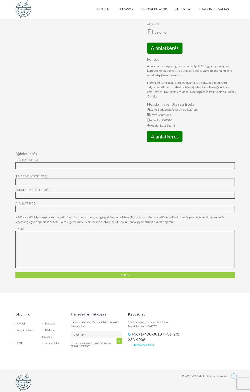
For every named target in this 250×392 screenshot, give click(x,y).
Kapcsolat (183, 9)
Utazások (125, 9)
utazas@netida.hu (143, 344)
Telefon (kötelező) (125, 179)
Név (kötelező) (125, 163)
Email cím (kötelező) (125, 192)
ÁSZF (20, 343)
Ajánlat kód (125, 206)
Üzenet (125, 247)
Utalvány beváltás (214, 9)
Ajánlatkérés (165, 48)
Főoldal (103, 9)
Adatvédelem (52, 343)
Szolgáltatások (154, 9)
